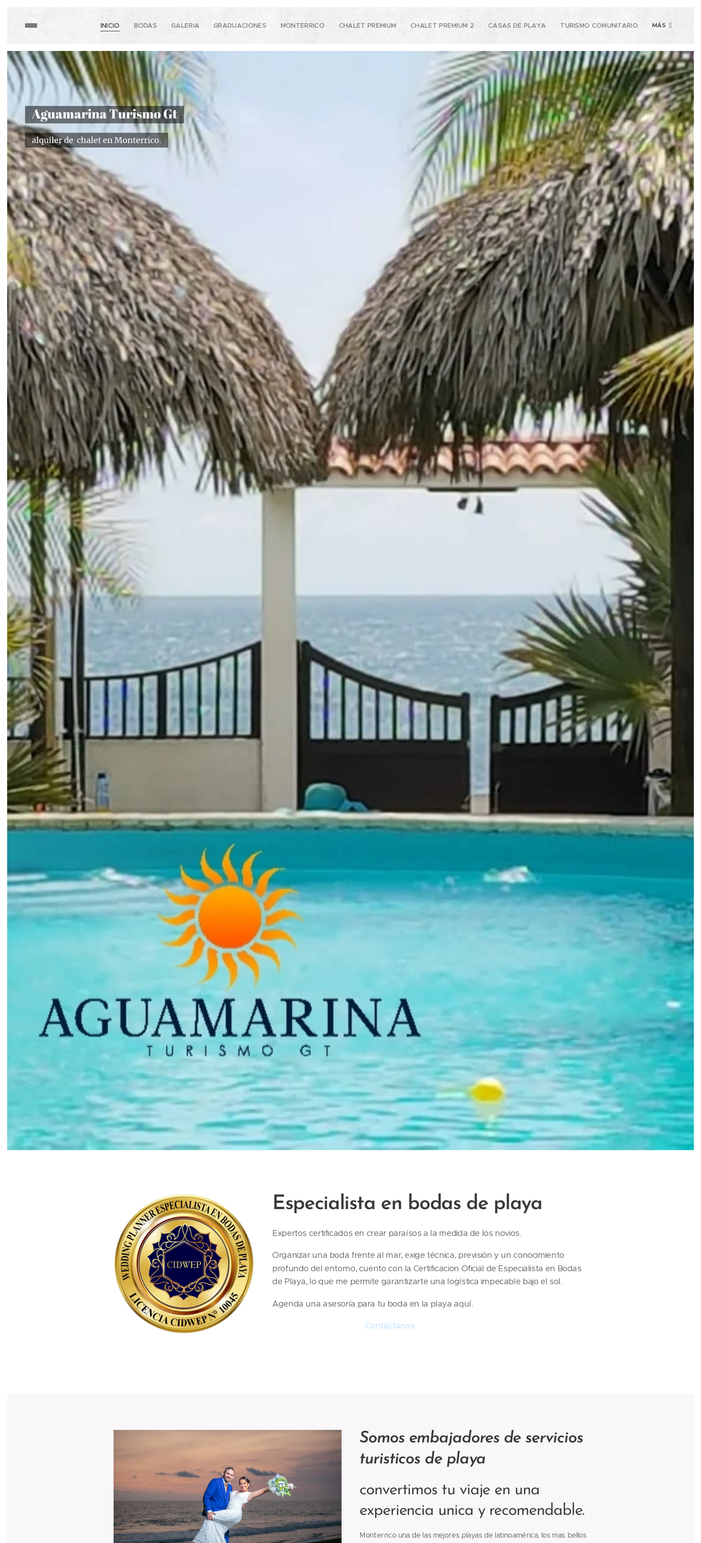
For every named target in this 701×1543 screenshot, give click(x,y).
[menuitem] (76, 25)
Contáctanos (389, 1325)
